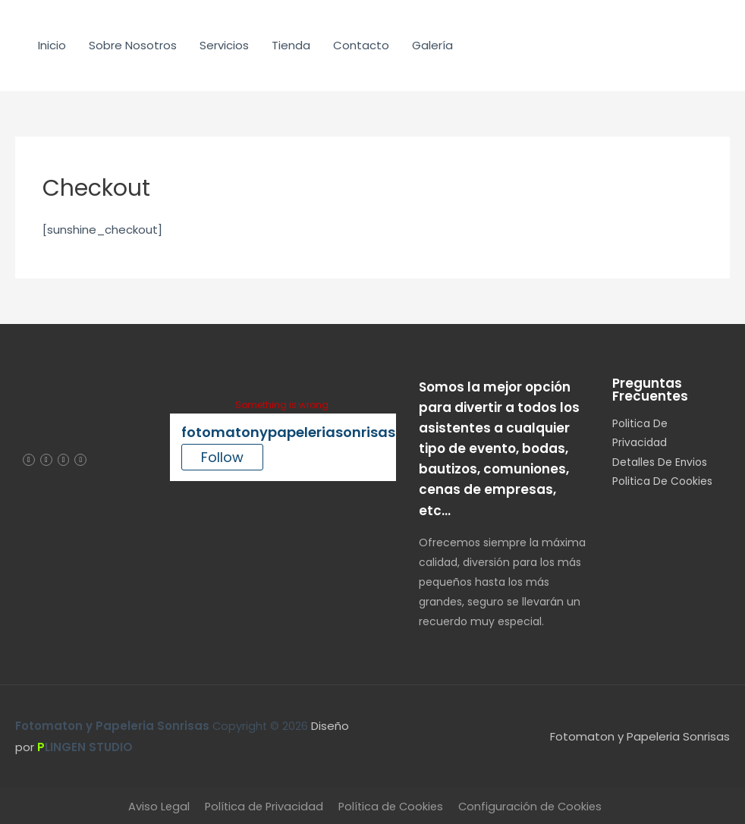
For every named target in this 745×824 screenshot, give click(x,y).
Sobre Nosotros (133, 45)
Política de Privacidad (261, 806)
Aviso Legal (154, 806)
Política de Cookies (391, 806)
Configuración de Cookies (534, 806)
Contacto (361, 45)
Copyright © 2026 (164, 726)
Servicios (224, 45)
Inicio (52, 45)
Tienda (291, 45)
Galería (432, 45)
